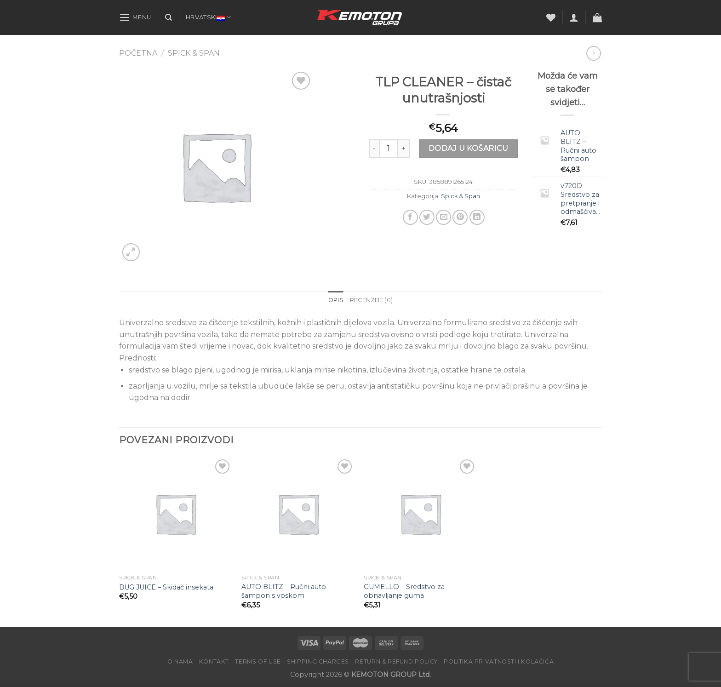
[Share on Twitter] (427, 217)
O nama (180, 661)
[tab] (335, 300)
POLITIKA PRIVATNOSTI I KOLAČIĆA (499, 661)
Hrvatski (208, 17)
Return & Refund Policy (396, 661)
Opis (335, 300)
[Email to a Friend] (443, 217)
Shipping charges (318, 661)
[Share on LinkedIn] (477, 217)
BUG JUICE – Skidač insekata (166, 587)
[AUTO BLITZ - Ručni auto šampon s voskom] (298, 514)
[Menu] (135, 17)
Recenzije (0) (371, 300)
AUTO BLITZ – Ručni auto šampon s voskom (283, 591)
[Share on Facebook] (410, 217)
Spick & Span (194, 53)
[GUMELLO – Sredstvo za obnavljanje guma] (420, 514)
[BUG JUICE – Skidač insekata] (176, 514)
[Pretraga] (168, 17)
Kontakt (214, 661)
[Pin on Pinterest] (460, 217)
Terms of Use (257, 661)
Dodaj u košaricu (469, 148)
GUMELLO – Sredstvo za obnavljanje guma (404, 591)
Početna (138, 53)
